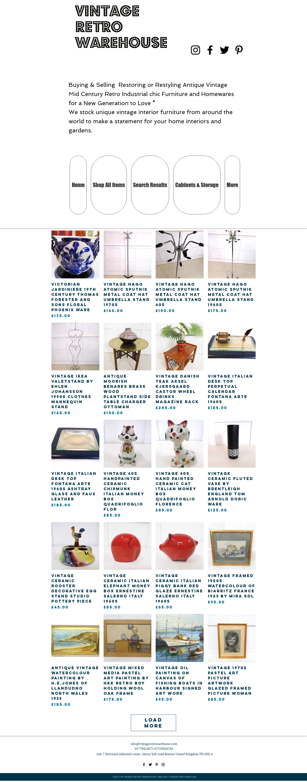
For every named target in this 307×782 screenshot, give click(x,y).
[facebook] (210, 50)
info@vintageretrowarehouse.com (154, 744)
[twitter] (224, 50)
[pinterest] (239, 50)
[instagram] (195, 50)
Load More (154, 723)
